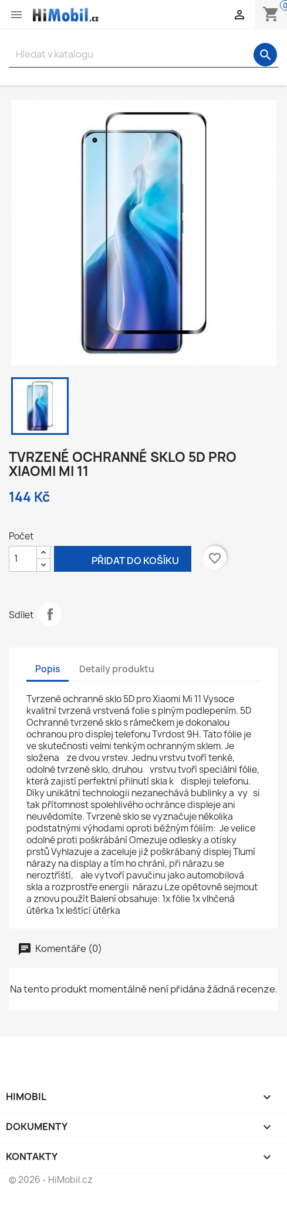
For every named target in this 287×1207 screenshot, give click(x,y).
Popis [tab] (47, 669)
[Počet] (23, 559)
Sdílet (50, 614)
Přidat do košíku (122, 559)
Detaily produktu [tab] (116, 669)
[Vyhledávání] (143, 54)
